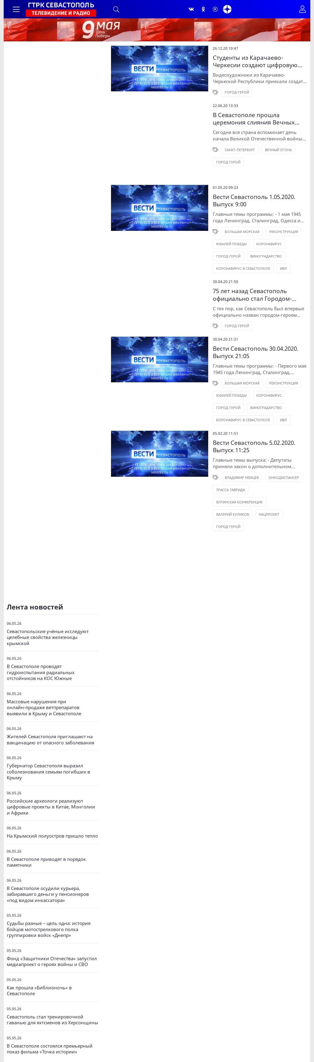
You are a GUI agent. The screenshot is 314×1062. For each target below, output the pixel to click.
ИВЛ (193, 251)
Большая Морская (215, 214)
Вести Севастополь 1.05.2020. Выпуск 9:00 (245, 187)
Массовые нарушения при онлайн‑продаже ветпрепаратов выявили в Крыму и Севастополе (44, 684)
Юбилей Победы (205, 226)
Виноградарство (205, 239)
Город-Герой (277, 226)
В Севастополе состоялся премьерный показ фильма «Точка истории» (50, 1026)
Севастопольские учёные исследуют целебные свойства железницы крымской (48, 614)
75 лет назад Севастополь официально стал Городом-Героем (242, 277)
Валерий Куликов (206, 478)
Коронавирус (242, 226)
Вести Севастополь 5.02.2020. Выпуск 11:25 (246, 426)
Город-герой (210, 94)
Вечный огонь (251, 152)
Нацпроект (242, 478)
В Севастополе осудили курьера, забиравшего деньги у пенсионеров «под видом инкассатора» (48, 871)
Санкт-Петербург (213, 152)
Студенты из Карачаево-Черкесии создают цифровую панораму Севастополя (235, 63)
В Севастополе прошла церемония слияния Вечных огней (236, 120)
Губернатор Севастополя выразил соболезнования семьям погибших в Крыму (48, 748)
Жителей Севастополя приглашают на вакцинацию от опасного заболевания (50, 716)
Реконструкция (257, 214)
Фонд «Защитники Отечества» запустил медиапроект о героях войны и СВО (52, 938)
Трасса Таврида (204, 466)
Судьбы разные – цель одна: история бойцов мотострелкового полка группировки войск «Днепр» (48, 906)
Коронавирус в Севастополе (258, 239)
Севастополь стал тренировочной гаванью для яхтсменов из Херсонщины (52, 997)
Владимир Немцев (215, 453)
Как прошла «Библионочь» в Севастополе (39, 967)
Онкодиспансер (257, 453)
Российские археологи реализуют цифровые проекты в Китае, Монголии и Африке (51, 784)
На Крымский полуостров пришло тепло (52, 813)
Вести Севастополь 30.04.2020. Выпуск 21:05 (240, 335)
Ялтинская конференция (251, 466)
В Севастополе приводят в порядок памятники (46, 839)
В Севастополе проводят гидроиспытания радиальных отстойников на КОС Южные (41, 649)
